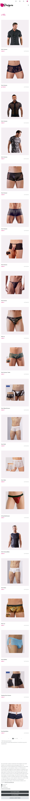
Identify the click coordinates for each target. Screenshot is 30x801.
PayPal (4, 785)
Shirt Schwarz (4, 49)
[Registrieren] (20, 1)
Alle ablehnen (15, 794)
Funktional (5, 787)
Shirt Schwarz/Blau (5, 551)
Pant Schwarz (4, 85)
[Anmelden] (16, 1)
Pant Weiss (3, 587)
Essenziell (5, 784)
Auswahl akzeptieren (15, 797)
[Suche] (23, 1)
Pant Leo (3, 623)
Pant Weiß (3, 444)
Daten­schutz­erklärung (9, 782)
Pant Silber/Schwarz (5, 408)
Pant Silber (3, 480)
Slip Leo (3, 336)
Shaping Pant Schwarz (6, 695)
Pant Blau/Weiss (4, 731)
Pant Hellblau (4, 659)
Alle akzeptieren (15, 791)
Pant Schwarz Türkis (5, 372)
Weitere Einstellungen (5, 788)
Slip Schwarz (4, 300)
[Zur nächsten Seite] (20, 738)
